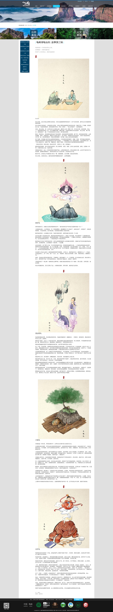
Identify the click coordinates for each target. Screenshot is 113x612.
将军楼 (24, 62)
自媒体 (84, 6)
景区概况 (49, 6)
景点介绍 (56, 6)
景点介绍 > (30, 25)
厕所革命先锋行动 (24, 64)
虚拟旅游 (70, 6)
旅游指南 (63, 6)
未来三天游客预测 (68, 599)
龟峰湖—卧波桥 (25, 71)
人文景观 (34, 25)
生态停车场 (25, 60)
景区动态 (42, 6)
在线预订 (77, 6)
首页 (36, 6)
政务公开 (90, 6)
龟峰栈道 (25, 69)
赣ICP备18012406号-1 (58, 610)
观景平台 (25, 66)
